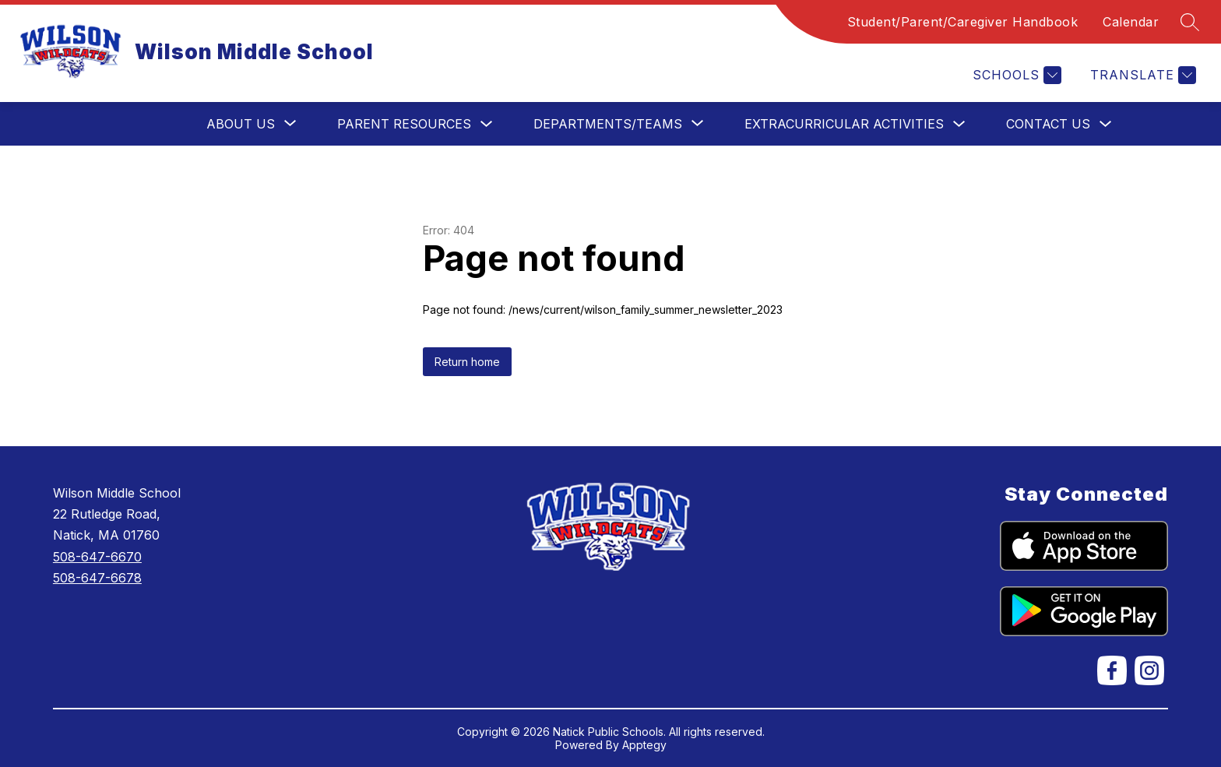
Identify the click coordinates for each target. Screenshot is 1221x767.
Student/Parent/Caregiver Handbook (962, 22)
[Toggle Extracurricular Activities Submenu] (959, 124)
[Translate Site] (1141, 75)
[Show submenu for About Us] (240, 123)
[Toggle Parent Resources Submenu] (486, 124)
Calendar (1131, 22)
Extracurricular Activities (844, 124)
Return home (467, 361)
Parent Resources (404, 124)
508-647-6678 (97, 578)
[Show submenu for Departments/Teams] (607, 123)
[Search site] (1190, 21)
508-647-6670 (97, 557)
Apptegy (644, 744)
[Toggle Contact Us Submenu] (1105, 124)
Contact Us (1048, 124)
